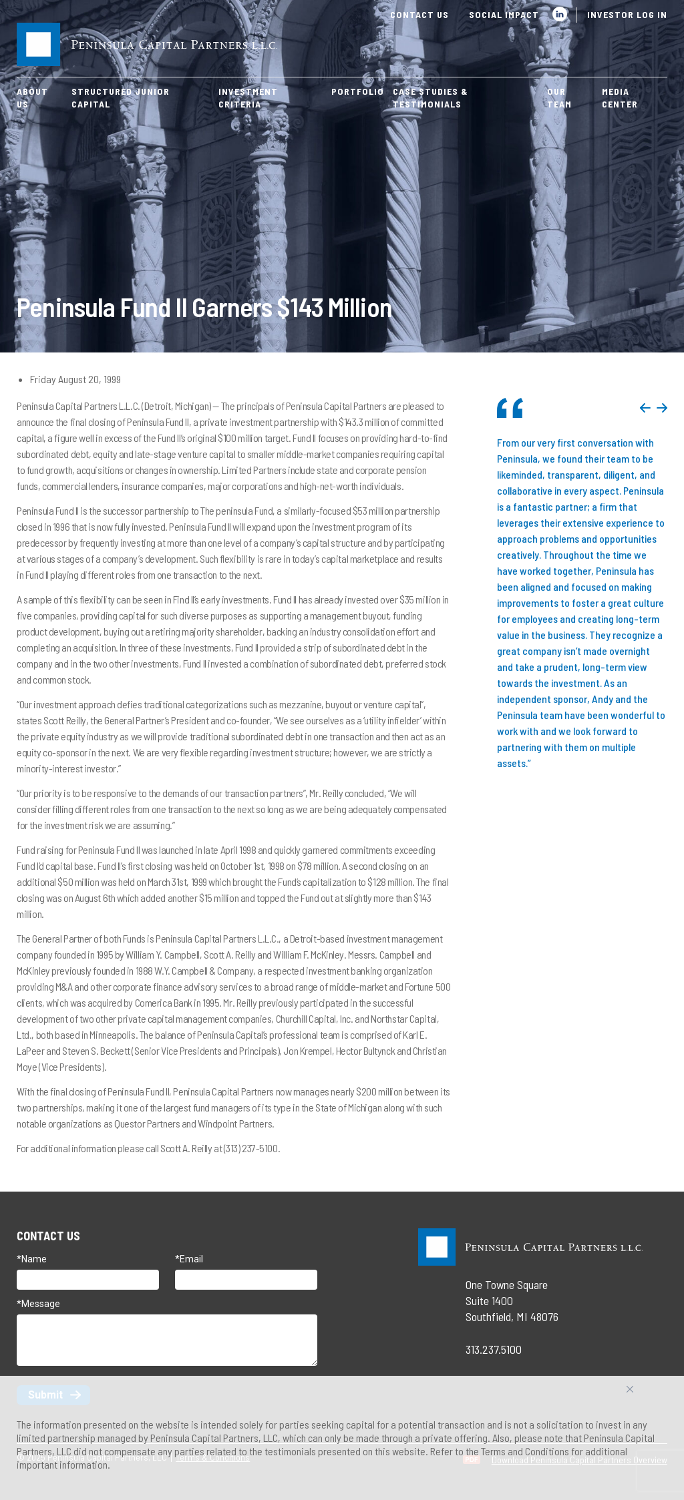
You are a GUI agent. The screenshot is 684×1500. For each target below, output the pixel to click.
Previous (645, 408)
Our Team (559, 97)
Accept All (644, 1394)
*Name (32, 1259)
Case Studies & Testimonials (430, 97)
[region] (342, 1438)
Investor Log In (627, 14)
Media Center (620, 97)
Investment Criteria (248, 97)
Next (662, 408)
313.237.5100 (494, 1349)
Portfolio (357, 91)
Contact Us (419, 14)
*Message (38, 1303)
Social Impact (504, 14)
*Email (189, 1259)
